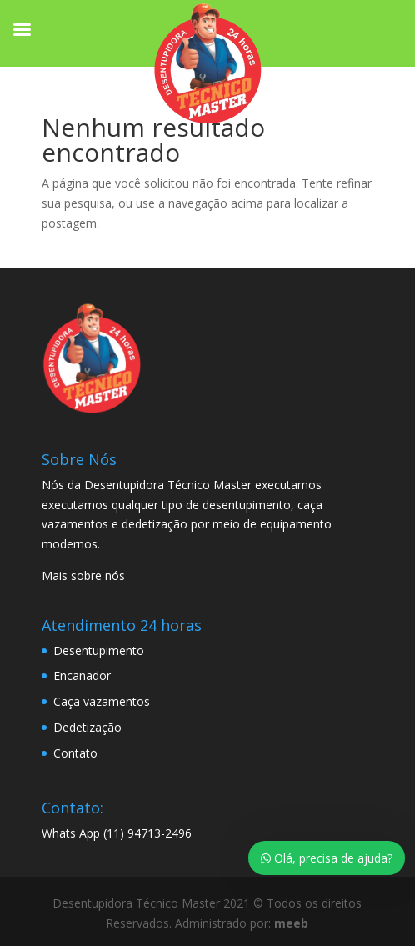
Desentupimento (98, 650)
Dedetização (87, 727)
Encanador (82, 675)
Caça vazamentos (101, 701)
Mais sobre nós (83, 575)
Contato (75, 753)
